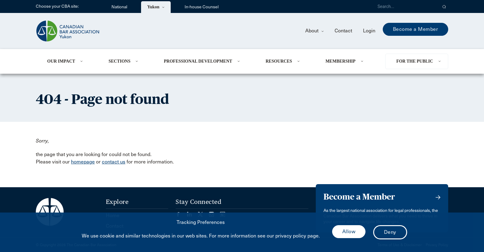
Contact (343, 31)
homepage (83, 162)
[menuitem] (70, 61)
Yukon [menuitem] (156, 7)
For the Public (414, 61)
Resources (278, 61)
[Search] (405, 6)
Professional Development (198, 61)
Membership (340, 61)
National (119, 7)
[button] (444, 6)
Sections (120, 61)
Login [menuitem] (369, 31)
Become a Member (415, 29)
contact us (113, 162)
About (314, 31)
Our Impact (61, 61)
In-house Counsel (202, 7)
